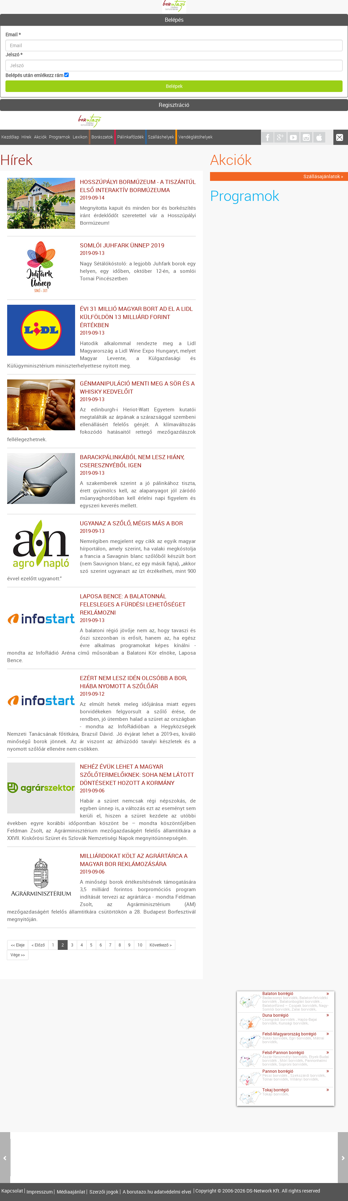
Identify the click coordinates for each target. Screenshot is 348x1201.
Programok (59, 137)
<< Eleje (17, 944)
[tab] (174, 20)
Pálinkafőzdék (130, 137)
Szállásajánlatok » (323, 176)
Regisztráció (174, 105)
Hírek (26, 137)
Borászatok (102, 137)
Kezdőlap (10, 137)
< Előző (38, 944)
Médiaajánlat (71, 1191)
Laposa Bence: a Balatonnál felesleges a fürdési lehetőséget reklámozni (101, 608)
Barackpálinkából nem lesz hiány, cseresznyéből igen (101, 465)
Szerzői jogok (103, 1191)
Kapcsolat (12, 1190)
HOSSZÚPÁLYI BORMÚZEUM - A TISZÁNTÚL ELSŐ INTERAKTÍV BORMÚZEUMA (101, 190)
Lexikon (80, 137)
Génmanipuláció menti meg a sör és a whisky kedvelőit (101, 391)
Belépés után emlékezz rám (34, 75)
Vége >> (18, 954)
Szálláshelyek (161, 137)
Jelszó (13, 54)
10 (140, 944)
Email (13, 34)
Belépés (174, 19)
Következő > (161, 944)
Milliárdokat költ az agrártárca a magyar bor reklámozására (101, 864)
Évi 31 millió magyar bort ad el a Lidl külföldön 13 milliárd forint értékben (101, 321)
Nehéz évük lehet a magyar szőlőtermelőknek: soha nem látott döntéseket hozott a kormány (101, 778)
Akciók (40, 137)
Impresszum (40, 1191)
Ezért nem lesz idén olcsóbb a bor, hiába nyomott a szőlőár (101, 686)
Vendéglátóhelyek (195, 137)
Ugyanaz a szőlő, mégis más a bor (101, 527)
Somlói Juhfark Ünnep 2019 (101, 249)
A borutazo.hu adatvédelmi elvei (157, 1191)
